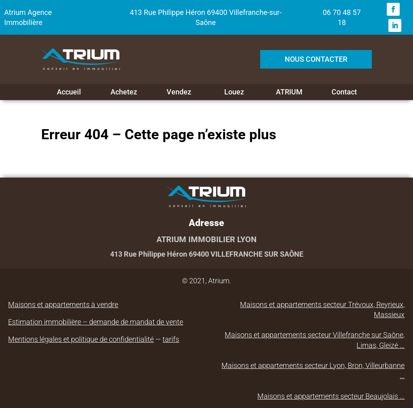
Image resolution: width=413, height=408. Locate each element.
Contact (344, 92)
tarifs (171, 339)
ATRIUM (289, 92)
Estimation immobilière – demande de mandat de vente (95, 322)
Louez (234, 92)
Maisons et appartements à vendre (63, 304)
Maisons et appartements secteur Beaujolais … (331, 396)
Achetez (124, 92)
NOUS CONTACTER (316, 59)
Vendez (179, 92)
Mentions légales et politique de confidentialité (81, 339)
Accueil (69, 92)
